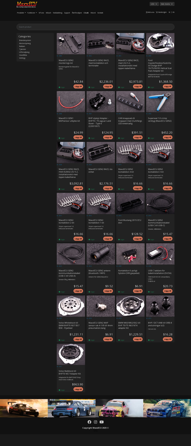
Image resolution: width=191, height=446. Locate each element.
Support (67, 13)
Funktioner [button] (31, 13)
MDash (48, 13)
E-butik (86, 13)
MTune (41, 13)
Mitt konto (149, 12)
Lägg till (77, 87)
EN (173, 12)
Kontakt (100, 13)
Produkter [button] (21, 13)
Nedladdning (57, 13)
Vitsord (93, 13)
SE (169, 12)
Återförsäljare (77, 13)
